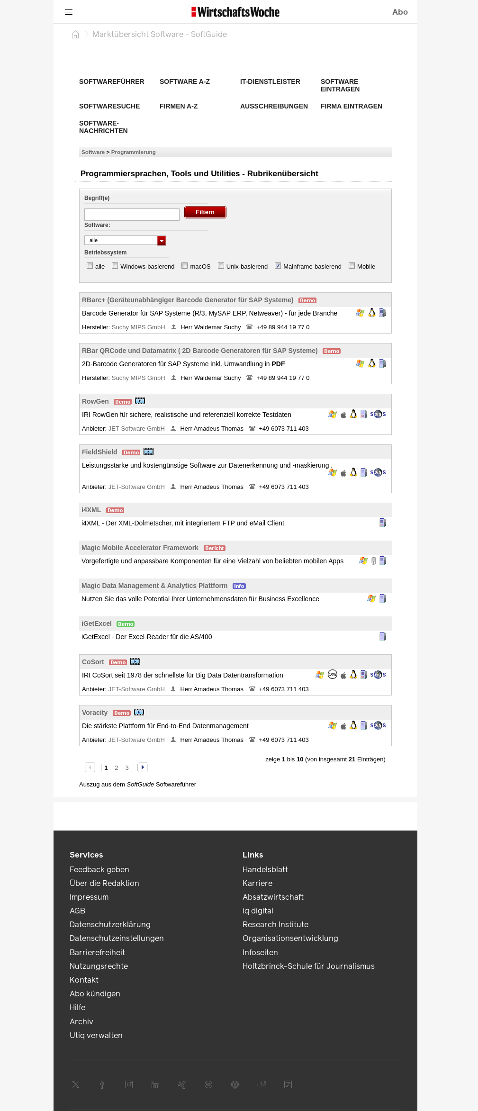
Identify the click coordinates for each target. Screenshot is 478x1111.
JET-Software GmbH (137, 428)
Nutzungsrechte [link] (99, 966)
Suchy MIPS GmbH (139, 327)
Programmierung (133, 152)
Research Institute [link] (275, 924)
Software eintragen (340, 85)
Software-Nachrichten (103, 127)
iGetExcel (96, 623)
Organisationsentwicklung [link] (290, 938)
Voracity (95, 712)
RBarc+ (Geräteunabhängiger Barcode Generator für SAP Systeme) (188, 300)
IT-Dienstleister (270, 81)
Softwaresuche (109, 106)
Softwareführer (111, 81)
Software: (97, 225)
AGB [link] (77, 910)
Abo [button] (400, 12)
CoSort (93, 662)
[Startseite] (75, 34)
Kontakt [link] (84, 980)
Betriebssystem (105, 252)
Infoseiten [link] (260, 952)
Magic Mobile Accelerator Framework (139, 547)
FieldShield (99, 452)
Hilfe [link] (77, 1007)
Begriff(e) (96, 198)
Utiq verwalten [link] (96, 1035)
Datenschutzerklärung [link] (110, 924)
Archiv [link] (81, 1021)
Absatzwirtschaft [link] (273, 897)
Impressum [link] (89, 897)
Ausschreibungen (274, 106)
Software (93, 152)
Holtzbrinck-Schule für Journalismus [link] (309, 966)
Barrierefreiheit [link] (97, 952)
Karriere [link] (257, 883)
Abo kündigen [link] (95, 993)
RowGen (95, 401)
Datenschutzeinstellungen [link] (117, 938)
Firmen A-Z (179, 106)
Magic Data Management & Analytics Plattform (154, 585)
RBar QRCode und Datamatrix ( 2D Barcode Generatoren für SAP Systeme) (200, 350)
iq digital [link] (258, 910)
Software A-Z (185, 81)
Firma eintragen (351, 106)
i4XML (91, 510)
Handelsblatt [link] (265, 869)
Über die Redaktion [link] (104, 883)
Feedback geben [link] (99, 869)
